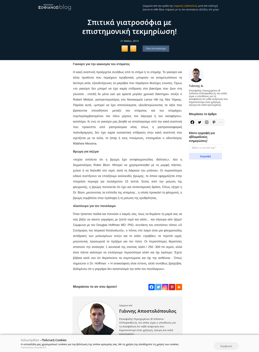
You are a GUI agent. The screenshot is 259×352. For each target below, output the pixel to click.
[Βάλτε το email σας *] (205, 148)
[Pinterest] (172, 287)
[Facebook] (151, 287)
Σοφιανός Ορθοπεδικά (185, 5)
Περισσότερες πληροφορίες (33, 347)
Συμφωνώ (226, 346)
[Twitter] (158, 287)
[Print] (179, 287)
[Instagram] (165, 287)
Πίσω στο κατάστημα (156, 48)
